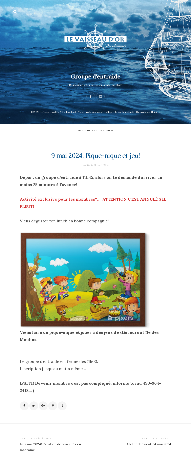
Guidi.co (156, 111)
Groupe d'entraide (95, 76)
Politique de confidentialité (119, 111)
